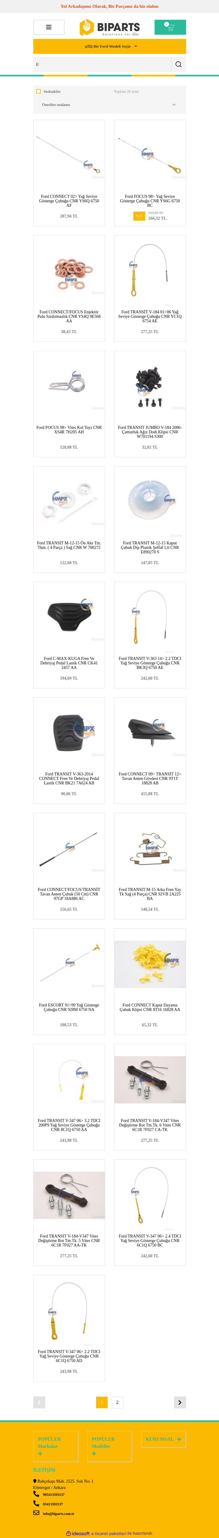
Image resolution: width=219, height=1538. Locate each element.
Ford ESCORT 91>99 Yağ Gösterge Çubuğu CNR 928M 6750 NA (69, 1007)
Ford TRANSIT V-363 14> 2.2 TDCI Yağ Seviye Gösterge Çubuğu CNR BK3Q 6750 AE (150, 663)
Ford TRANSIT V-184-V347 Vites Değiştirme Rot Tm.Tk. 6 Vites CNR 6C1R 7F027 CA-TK (150, 1125)
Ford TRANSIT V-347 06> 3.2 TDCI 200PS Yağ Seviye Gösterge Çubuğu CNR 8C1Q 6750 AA (69, 1125)
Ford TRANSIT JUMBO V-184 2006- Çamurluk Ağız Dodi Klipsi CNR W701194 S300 (150, 432)
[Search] (109, 64)
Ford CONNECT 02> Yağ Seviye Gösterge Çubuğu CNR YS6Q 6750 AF (69, 201)
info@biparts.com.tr (53, 1514)
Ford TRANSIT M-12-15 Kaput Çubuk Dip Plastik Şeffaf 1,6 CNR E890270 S (150, 547)
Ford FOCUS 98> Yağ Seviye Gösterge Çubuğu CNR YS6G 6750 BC (150, 201)
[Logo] (110, 27)
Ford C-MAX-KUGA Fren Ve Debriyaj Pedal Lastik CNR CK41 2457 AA (69, 663)
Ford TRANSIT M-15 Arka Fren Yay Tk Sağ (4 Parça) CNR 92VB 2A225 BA (150, 894)
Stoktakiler (52, 91)
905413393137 (49, 1495)
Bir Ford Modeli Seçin (108, 46)
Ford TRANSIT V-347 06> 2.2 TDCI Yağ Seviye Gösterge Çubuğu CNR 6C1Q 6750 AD (69, 1356)
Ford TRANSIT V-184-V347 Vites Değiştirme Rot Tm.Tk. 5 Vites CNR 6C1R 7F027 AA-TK (69, 1240)
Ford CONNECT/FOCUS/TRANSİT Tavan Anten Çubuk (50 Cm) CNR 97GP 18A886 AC (69, 894)
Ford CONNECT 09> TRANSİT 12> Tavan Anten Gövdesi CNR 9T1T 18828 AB (150, 778)
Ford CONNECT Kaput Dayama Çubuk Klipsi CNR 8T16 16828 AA (150, 1007)
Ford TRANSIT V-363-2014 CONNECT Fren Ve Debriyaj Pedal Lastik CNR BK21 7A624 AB (69, 778)
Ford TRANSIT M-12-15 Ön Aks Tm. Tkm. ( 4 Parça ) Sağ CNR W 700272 (69, 545)
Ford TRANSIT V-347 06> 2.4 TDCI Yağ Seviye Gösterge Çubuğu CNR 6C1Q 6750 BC (150, 1240)
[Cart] (170, 27)
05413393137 (48, 1504)
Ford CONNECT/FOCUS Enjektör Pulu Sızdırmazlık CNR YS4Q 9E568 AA (69, 316)
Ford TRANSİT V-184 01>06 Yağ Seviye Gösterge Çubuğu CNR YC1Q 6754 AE (150, 316)
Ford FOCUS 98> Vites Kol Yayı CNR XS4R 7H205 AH (69, 429)
